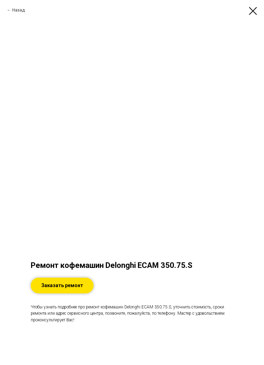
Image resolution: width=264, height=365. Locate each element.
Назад (18, 10)
